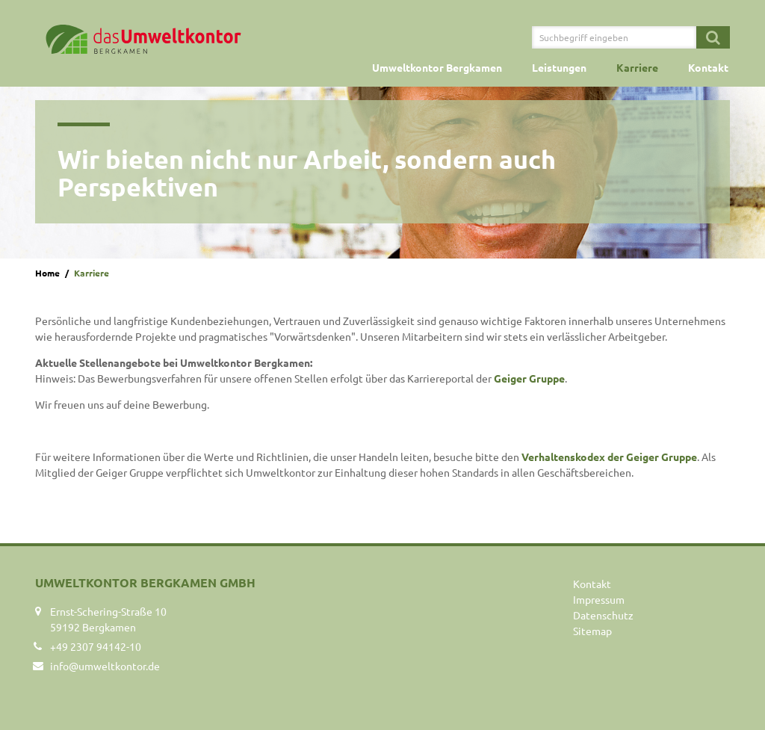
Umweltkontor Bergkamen (437, 67)
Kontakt (708, 67)
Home (47, 273)
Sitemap (592, 630)
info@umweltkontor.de (105, 665)
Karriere (637, 67)
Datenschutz (603, 615)
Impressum (599, 599)
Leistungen (559, 67)
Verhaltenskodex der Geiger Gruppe (609, 456)
